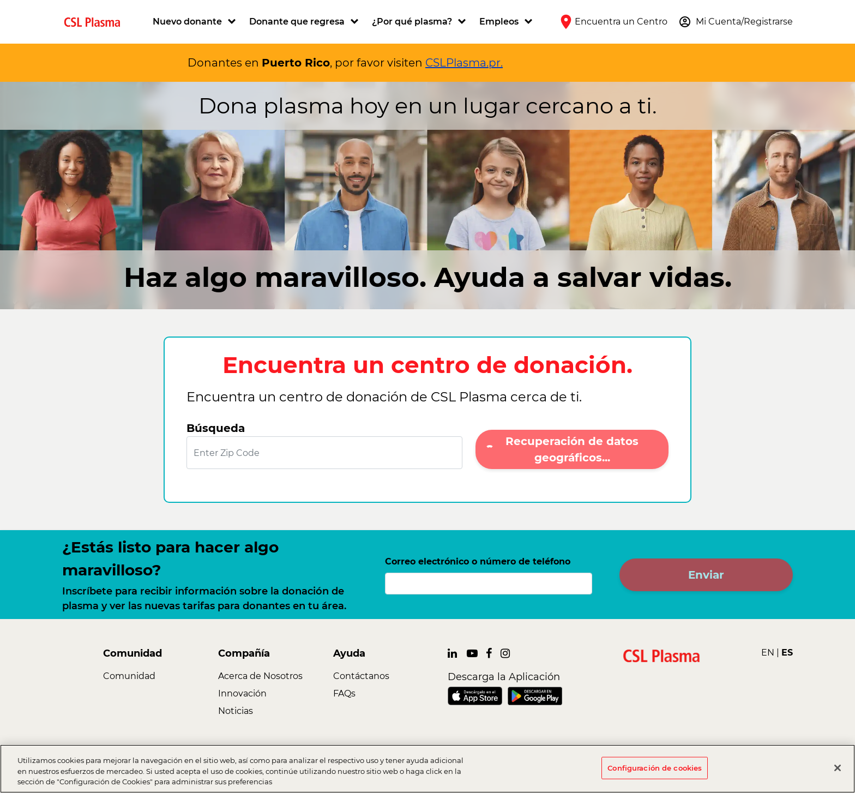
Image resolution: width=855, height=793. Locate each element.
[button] (195, 22)
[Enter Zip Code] (324, 452)
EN (767, 652)
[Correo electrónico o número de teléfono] (488, 583)
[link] (96, 22)
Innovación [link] (242, 693)
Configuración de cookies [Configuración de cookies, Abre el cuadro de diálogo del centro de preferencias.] (654, 767)
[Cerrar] (838, 768)
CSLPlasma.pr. (464, 62)
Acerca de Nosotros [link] (260, 676)
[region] (427, 768)
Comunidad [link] (129, 676)
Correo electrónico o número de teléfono (477, 561)
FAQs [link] (344, 693)
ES (787, 652)
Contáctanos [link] (361, 676)
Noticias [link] (235, 711)
